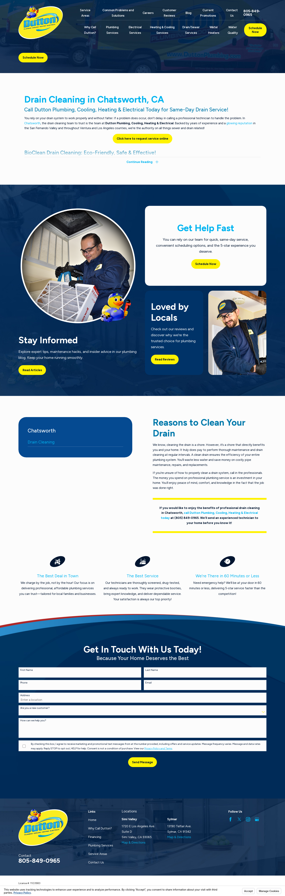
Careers (148, 13)
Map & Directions (133, 842)
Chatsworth (32, 123)
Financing (94, 837)
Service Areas (97, 854)
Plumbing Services (100, 845)
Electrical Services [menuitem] (135, 29)
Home (92, 820)
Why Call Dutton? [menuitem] (90, 29)
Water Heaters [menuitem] (213, 29)
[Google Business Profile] (257, 819)
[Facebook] (230, 819)
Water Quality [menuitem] (233, 29)
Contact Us (96, 862)
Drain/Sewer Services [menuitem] (191, 29)
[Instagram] (248, 819)
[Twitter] (239, 819)
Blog (188, 13)
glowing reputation (239, 123)
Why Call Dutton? (100, 828)
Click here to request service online (142, 138)
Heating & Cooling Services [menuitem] (162, 29)
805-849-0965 (251, 12)
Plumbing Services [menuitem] (112, 29)
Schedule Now (255, 29)
